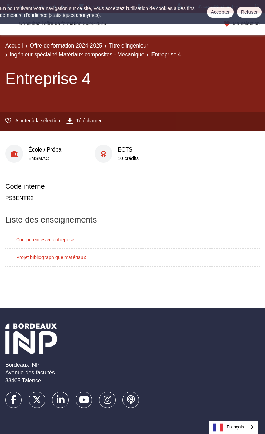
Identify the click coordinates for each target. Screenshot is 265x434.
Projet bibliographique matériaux (51, 257)
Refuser (249, 12)
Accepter (220, 12)
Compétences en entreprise (45, 239)
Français (228, 427)
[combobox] (233, 427)
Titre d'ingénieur (128, 46)
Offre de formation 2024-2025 (66, 46)
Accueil (14, 46)
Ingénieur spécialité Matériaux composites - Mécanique (77, 55)
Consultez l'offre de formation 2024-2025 (62, 23)
